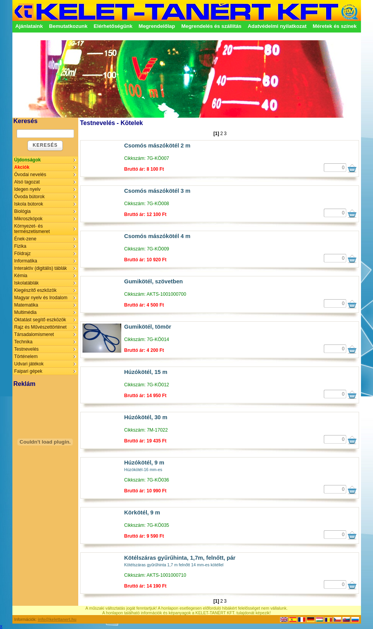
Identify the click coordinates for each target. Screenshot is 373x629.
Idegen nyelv (27, 189)
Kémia (21, 275)
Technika (23, 341)
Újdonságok (27, 160)
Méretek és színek (334, 26)
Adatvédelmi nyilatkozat (277, 26)
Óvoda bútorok (29, 196)
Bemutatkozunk (68, 26)
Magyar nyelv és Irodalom (40, 297)
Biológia (22, 211)
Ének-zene (25, 239)
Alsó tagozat (27, 182)
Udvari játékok (29, 364)
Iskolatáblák (26, 283)
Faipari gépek (28, 371)
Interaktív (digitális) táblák (40, 268)
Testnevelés (26, 349)
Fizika (20, 246)
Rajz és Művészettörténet (40, 327)
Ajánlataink (29, 26)
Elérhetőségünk (113, 26)
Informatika (25, 261)
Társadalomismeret (34, 334)
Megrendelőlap (157, 26)
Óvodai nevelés (30, 174)
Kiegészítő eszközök (35, 290)
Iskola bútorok (28, 204)
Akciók (21, 167)
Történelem (26, 356)
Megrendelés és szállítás (211, 26)
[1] (216, 133)
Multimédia (25, 312)
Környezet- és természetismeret (32, 228)
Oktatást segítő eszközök (40, 319)
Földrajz (22, 253)
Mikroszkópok (28, 218)
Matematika (26, 305)
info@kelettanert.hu (57, 619)
